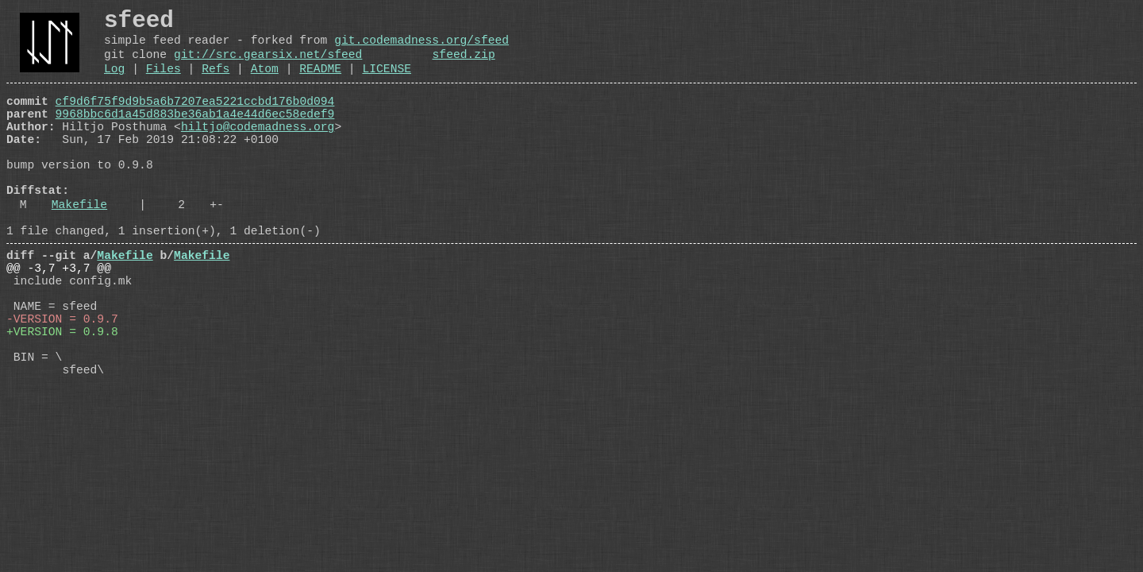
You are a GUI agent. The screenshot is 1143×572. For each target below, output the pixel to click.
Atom (265, 83)
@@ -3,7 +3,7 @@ (58, 320)
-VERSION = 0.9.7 (62, 384)
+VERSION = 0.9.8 (62, 400)
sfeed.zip (463, 65)
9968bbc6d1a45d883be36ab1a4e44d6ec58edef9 (195, 134)
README (320, 83)
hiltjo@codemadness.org (257, 150)
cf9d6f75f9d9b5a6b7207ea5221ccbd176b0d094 (195, 118)
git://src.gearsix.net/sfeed (268, 65)
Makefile (79, 247)
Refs (215, 83)
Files (163, 83)
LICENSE (386, 83)
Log (114, 83)
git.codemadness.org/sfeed (421, 48)
